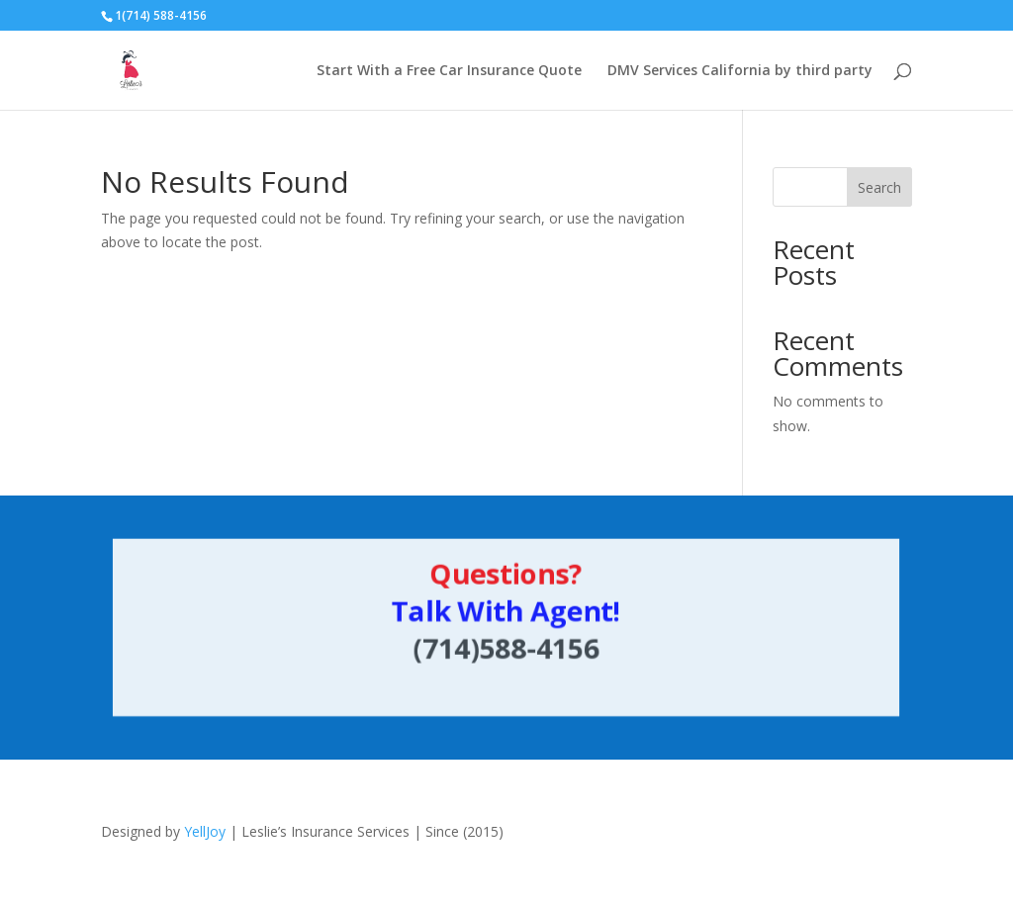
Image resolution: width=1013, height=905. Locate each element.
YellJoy (205, 831)
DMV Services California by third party (740, 71)
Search (879, 187)
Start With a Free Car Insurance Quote (449, 71)
